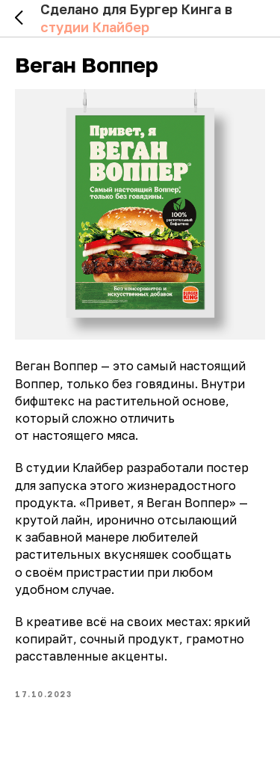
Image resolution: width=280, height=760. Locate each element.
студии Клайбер (94, 27)
